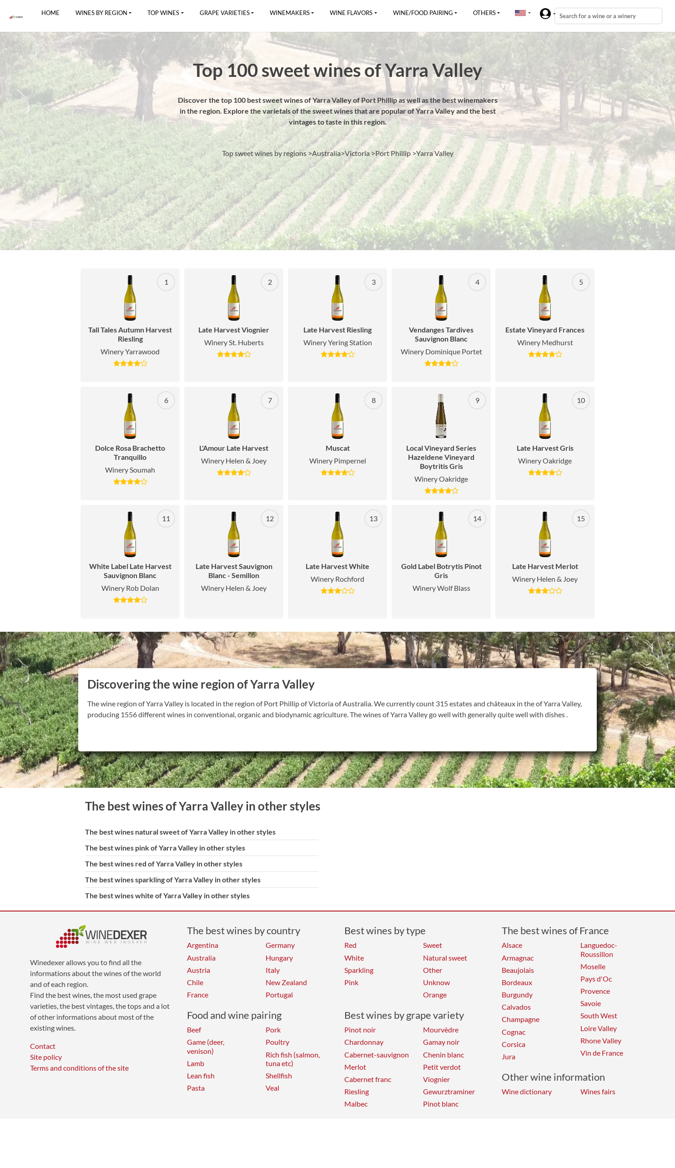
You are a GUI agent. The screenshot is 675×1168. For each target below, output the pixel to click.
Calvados (516, 1006)
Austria (198, 970)
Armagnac (518, 957)
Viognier (436, 1079)
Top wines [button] (163, 12)
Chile (195, 982)
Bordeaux (517, 982)
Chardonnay (363, 1041)
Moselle (592, 966)
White (354, 957)
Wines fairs (597, 1091)
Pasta (196, 1087)
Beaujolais (518, 970)
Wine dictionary (527, 1091)
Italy (273, 970)
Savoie (590, 1003)
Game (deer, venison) (205, 1046)
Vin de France (601, 1052)
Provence (595, 991)
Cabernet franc (367, 1079)
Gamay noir (441, 1041)
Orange (435, 994)
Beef (194, 1029)
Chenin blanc (443, 1054)
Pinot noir (360, 1029)
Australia (201, 957)
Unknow (436, 982)
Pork (273, 1029)
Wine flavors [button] (351, 12)
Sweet (432, 945)
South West (598, 1015)
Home (50, 12)
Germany (280, 945)
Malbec (356, 1103)
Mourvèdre (440, 1029)
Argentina (202, 945)
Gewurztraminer (449, 1091)
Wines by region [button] (101, 12)
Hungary (279, 957)
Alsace (512, 945)
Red (350, 945)
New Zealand (286, 982)
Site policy (46, 1056)
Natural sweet (445, 957)
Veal (272, 1087)
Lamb (195, 1063)
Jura (508, 1056)
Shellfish (279, 1075)
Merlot (355, 1066)
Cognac (513, 1031)
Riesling (356, 1091)
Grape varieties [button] (225, 12)
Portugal (279, 994)
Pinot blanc (440, 1103)
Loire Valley (598, 1028)
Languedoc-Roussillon (598, 949)
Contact (42, 1046)
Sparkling (358, 970)
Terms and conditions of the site (79, 1067)
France (197, 994)
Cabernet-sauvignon (376, 1054)
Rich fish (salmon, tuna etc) (293, 1058)
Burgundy (517, 994)
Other (432, 970)
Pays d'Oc (596, 978)
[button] (520, 13)
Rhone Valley (600, 1040)
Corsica (513, 1044)
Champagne (520, 1019)
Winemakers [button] (290, 12)
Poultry (277, 1041)
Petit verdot (442, 1066)
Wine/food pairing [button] (423, 12)
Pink (351, 982)
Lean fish (201, 1075)
